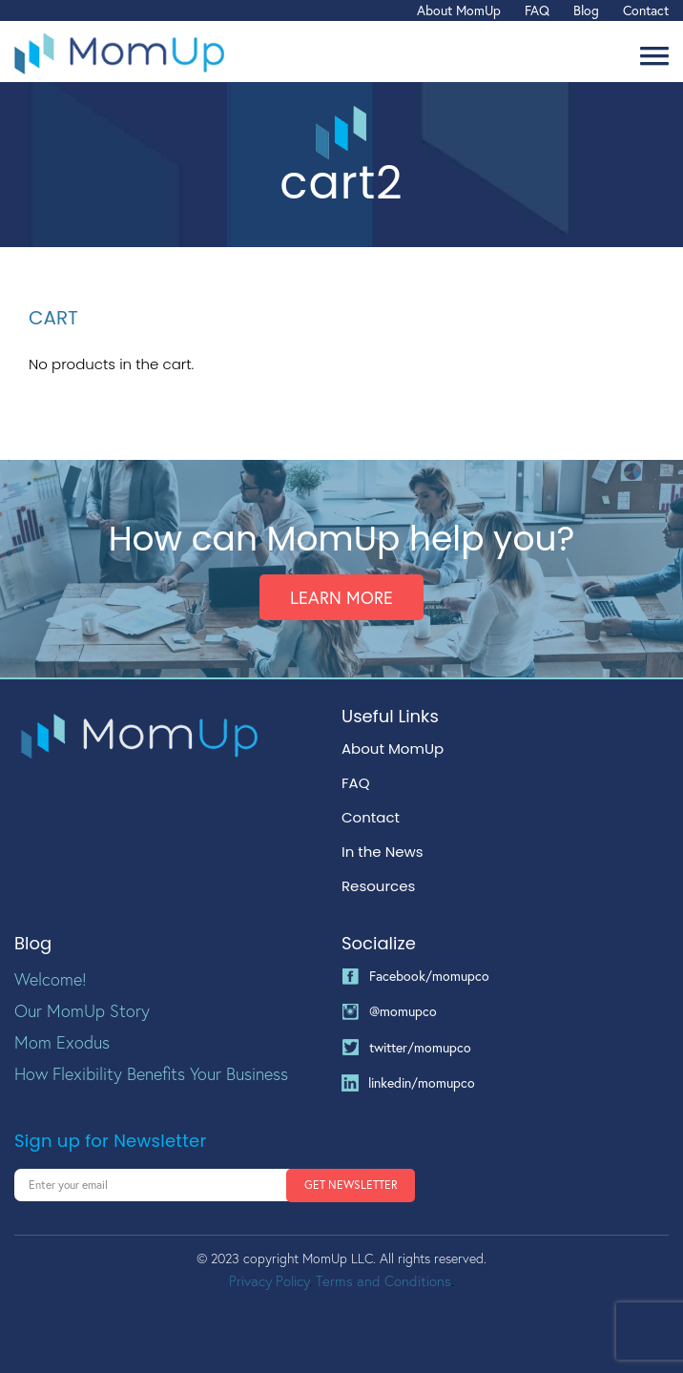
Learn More (341, 597)
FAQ (537, 10)
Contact (646, 10)
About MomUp (459, 10)
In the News (383, 852)
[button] (654, 56)
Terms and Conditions (383, 1280)
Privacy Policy (269, 1280)
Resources (378, 886)
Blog (586, 10)
